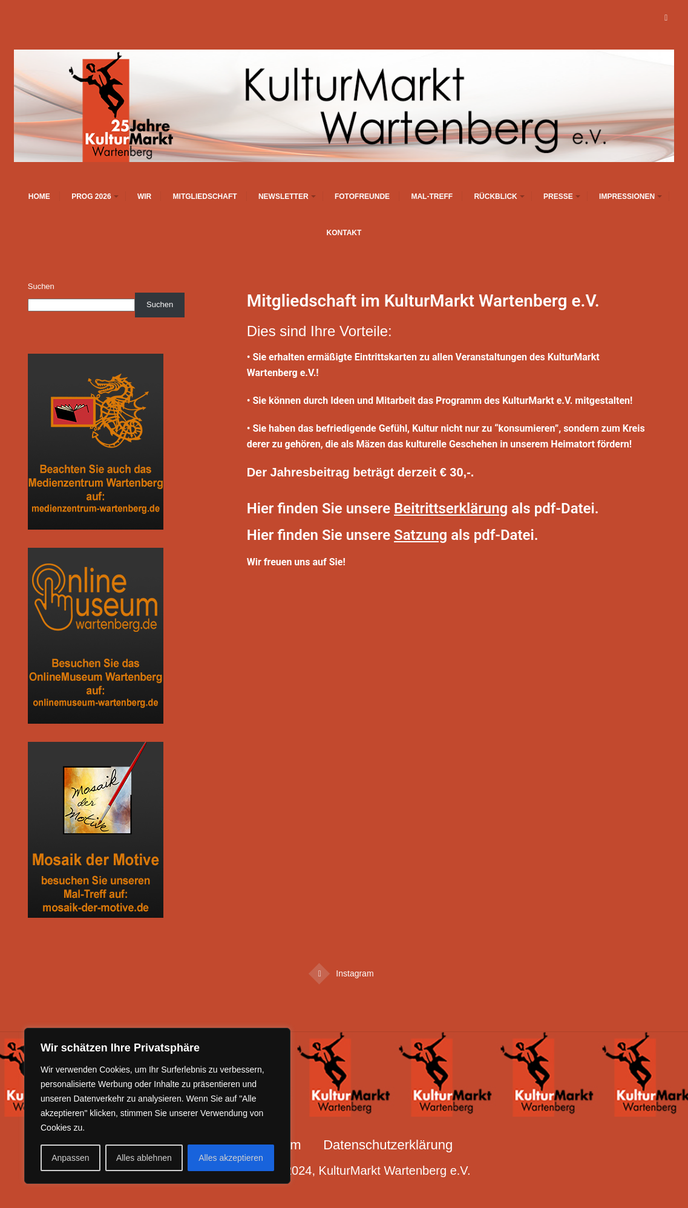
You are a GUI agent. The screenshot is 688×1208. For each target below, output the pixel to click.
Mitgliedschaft (205, 196)
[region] (157, 1106)
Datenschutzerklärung (388, 1144)
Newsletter (283, 196)
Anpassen (70, 1158)
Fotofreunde (362, 196)
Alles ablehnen (144, 1158)
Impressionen (627, 196)
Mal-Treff (432, 196)
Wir (144, 196)
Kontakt (344, 233)
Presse (558, 196)
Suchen (41, 286)
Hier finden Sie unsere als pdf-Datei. (423, 508)
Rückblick (495, 196)
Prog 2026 (91, 196)
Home (39, 196)
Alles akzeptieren (230, 1158)
